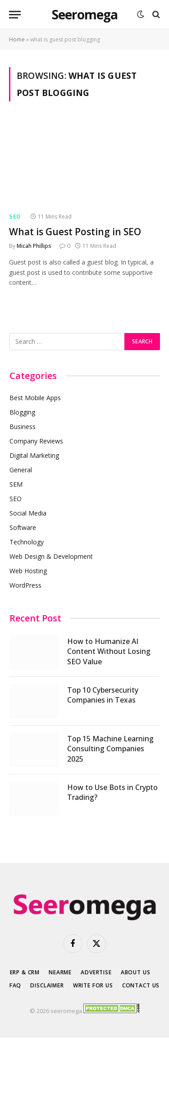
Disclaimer (47, 985)
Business (22, 426)
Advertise (96, 972)
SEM (16, 484)
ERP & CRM (25, 972)
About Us (136, 972)
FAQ (15, 985)
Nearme (60, 972)
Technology (26, 542)
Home (17, 39)
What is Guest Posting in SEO (75, 231)
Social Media (27, 513)
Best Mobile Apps (35, 397)
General (20, 470)
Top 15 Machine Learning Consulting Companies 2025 (110, 749)
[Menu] (15, 15)
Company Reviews (36, 441)
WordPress (25, 585)
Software (22, 527)
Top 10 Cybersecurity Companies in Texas (102, 695)
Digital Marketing (34, 455)
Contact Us (141, 985)
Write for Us (93, 985)
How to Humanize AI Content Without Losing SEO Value (109, 651)
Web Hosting (28, 570)
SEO (15, 498)
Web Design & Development (51, 556)
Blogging (22, 412)
